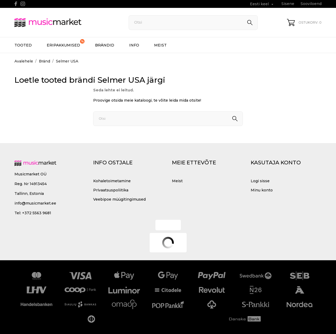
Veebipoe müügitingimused (119, 199)
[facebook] (15, 4)
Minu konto (262, 190)
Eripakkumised (66, 43)
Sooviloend (311, 3)
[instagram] (22, 4)
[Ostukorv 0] (304, 22)
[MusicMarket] (65, 22)
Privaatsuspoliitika (110, 190)
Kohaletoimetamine (112, 181)
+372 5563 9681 (36, 213)
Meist (160, 45)
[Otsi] (193, 22)
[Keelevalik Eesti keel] (262, 4)
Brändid (104, 45)
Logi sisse (260, 181)
